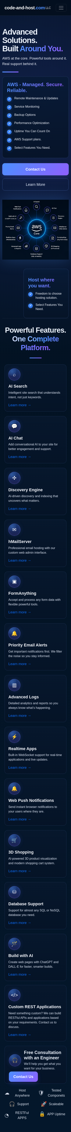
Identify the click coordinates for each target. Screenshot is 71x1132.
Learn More (35, 184)
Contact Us (36, 169)
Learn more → (19, 405)
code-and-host (28, 7)
